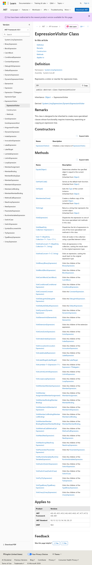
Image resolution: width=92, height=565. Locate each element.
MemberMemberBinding (71, 424)
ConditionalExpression (70, 287)
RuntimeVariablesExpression (72, 459)
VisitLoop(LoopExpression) (45, 379)
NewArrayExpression (69, 445)
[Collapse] (29, 24)
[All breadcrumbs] (37, 27)
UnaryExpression (68, 495)
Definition (40, 45)
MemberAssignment (69, 395)
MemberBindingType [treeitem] (12, 176)
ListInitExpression (68, 374)
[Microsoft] (4, 3)
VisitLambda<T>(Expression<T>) (48, 364)
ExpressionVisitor (79, 146)
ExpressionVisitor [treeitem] (13, 105)
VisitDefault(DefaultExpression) (47, 306)
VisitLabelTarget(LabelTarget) (46, 360)
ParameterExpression (77, 450)
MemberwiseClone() (43, 198)
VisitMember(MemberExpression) (48, 386)
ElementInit (66, 320)
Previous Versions (20, 560)
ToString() (39, 208)
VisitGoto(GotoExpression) (45, 331)
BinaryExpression (68, 266)
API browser (53, 26)
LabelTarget (73, 360)
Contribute (42, 560)
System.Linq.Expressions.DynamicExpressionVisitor (63, 103)
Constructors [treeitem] (11, 110)
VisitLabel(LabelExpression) (45, 353)
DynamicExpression (69, 313)
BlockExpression (68, 273)
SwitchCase (66, 473)
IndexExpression (68, 341)
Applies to (40, 57)
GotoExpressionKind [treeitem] (12, 123)
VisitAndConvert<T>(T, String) (47, 253)
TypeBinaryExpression (70, 488)
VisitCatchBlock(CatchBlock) (46, 277)
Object (48, 97)
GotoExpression (68, 334)
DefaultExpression (75, 306)
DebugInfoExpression (77, 298)
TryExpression (67, 480)
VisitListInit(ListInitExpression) (47, 371)
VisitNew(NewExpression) (45, 435)
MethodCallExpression (70, 431)
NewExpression (67, 438)
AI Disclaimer (7, 560)
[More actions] (88, 27)
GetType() (39, 189)
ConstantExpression (76, 291)
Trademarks (18, 563)
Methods (40, 54)
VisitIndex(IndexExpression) (46, 339)
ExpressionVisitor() (42, 146)
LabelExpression (68, 355)
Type (70, 189)
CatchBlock (66, 280)
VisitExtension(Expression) (45, 324)
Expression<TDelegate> (71, 367)
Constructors (41, 51)
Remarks (40, 48)
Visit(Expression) (42, 217)
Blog (31, 560)
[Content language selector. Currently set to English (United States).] (13, 554)
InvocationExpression (70, 348)
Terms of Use (6, 563)
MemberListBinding (69, 417)
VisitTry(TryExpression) (44, 478)
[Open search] (80, 3)
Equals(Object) (41, 169)
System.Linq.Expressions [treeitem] (13, 39)
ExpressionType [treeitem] (10, 97)
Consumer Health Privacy (68, 560)
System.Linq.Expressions (53, 70)
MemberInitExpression (70, 410)
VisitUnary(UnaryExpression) (46, 492)
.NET (43, 26)
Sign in (86, 3)
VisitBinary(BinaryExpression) (46, 263)
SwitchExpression (68, 466)
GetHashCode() (41, 181)
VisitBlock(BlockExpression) (46, 270)
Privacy (51, 560)
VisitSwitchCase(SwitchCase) (46, 471)
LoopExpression (68, 381)
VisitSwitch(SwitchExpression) (47, 464)
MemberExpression (69, 388)
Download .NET (82, 10)
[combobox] (16, 30)
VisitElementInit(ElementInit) (46, 317)
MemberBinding (68, 402)
